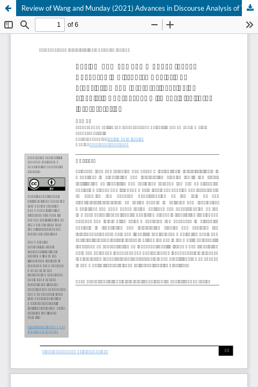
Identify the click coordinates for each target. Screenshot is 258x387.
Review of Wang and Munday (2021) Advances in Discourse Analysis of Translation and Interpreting (139, 8)
